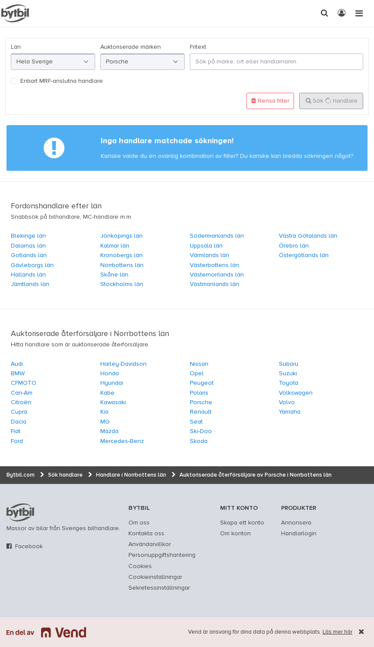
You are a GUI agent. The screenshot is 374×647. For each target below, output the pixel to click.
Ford (17, 441)
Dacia (18, 422)
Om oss (139, 523)
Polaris (199, 393)
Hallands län (28, 275)
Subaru (288, 364)
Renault (200, 412)
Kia (104, 412)
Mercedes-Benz (122, 441)
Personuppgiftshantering (161, 555)
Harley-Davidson (123, 364)
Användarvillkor (149, 544)
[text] (15, 13)
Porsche (201, 402)
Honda (109, 374)
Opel (197, 374)
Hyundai (111, 383)
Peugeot (202, 383)
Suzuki (288, 374)
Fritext (198, 47)
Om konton (235, 534)
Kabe (107, 393)
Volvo (287, 402)
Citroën (21, 402)
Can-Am (21, 393)
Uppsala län (206, 246)
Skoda (199, 441)
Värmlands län (209, 255)
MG (105, 422)
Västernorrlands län (217, 275)
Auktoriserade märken (130, 47)
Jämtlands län (30, 284)
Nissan (199, 364)
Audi (17, 364)
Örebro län (294, 246)
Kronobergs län (121, 255)
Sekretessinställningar (159, 588)
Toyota (288, 383)
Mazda (109, 431)
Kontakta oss (146, 534)
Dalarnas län (28, 246)
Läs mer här (337, 632)
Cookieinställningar (155, 577)
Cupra (19, 412)
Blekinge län (28, 236)
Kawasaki (113, 402)
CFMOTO (23, 383)
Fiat (15, 431)
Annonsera (296, 523)
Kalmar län (114, 246)
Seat (196, 422)
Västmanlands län (214, 284)
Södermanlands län (217, 236)
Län (16, 47)
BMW (18, 374)
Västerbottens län (214, 265)
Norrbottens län (122, 265)
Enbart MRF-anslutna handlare (61, 81)
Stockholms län (121, 284)
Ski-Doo (201, 431)
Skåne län (114, 275)
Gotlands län (29, 255)
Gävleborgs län (32, 265)
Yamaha (289, 412)
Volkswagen (296, 393)
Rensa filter (270, 100)
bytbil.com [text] (20, 512)
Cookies (140, 566)
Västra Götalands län (308, 236)
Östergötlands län (304, 255)
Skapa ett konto (242, 523)
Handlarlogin (298, 534)
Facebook (29, 546)
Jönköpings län (121, 236)
